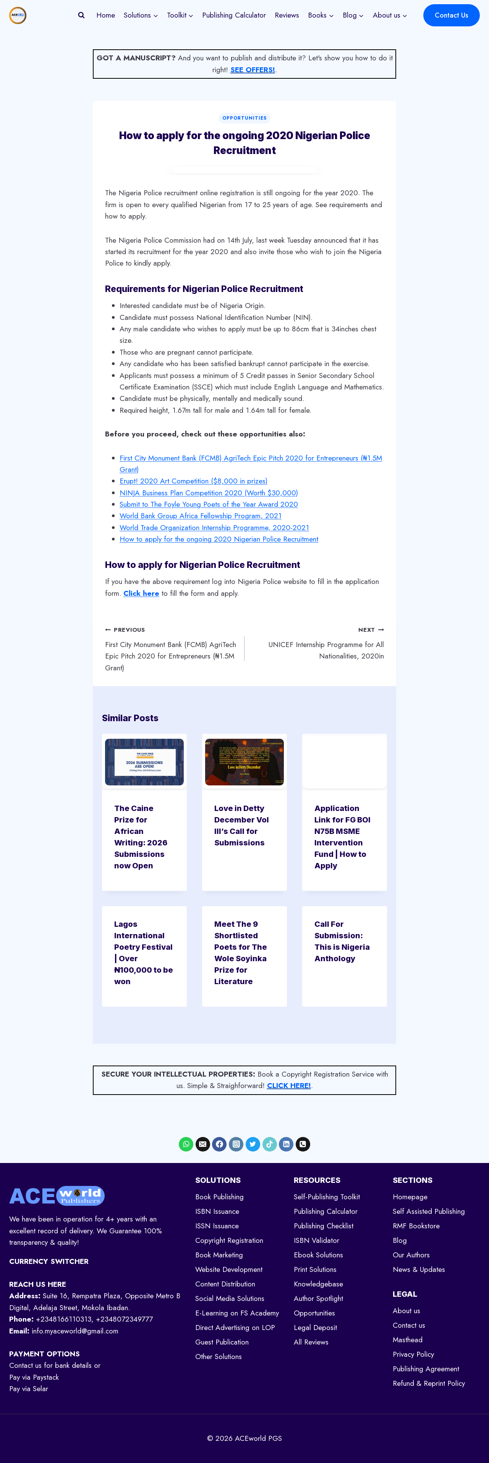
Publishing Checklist (323, 1226)
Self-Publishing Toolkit (327, 1197)
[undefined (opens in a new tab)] (141, 593)
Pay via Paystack (34, 1377)
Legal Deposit (315, 1327)
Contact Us (451, 15)
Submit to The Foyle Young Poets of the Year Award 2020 (209, 504)
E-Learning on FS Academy (237, 1313)
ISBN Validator (316, 1240)
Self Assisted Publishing (429, 1211)
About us (406, 1311)
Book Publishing (219, 1197)
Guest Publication (222, 1342)
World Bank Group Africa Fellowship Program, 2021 (201, 516)
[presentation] (144, 762)
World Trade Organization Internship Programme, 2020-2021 (214, 527)
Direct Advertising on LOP (235, 1327)
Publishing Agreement (426, 1369)
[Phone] (303, 1144)
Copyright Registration (229, 1240)
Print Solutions (315, 1269)
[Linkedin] (286, 1144)
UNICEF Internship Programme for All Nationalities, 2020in (318, 642)
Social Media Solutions (229, 1298)
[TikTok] (269, 1144)
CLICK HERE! (289, 1085)
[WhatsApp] (186, 1144)
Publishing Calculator (234, 15)
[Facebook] (219, 1144)
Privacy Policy (413, 1354)
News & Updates (419, 1269)
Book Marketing (219, 1255)
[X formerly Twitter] (253, 1144)
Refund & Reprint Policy (429, 1383)
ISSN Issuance (217, 1226)
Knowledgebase (318, 1284)
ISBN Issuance (217, 1211)
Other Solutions (218, 1356)
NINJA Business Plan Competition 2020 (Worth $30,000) (209, 493)
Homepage (410, 1197)
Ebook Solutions (318, 1255)
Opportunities (244, 118)
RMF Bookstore (416, 1226)
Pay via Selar (28, 1389)
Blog (400, 1240)
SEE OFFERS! (252, 70)
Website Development (228, 1269)
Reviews (287, 15)
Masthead (408, 1340)
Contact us (409, 1325)
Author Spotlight (318, 1298)
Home (105, 15)
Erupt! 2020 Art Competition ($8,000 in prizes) (193, 481)
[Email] (203, 1144)
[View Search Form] (81, 15)
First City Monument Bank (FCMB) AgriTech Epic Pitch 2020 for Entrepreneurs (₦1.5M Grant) (171, 648)
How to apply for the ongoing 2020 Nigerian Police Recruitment (219, 539)
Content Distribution (225, 1284)
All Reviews (311, 1342)
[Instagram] (236, 1144)
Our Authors (411, 1255)
